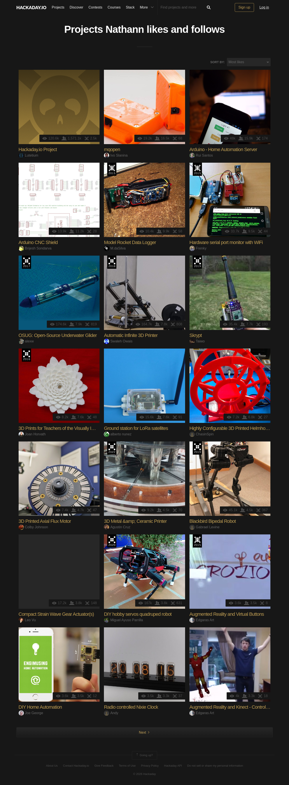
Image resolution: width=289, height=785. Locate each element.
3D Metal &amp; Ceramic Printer (135, 521)
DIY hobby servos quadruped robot (138, 614)
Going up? (144, 755)
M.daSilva (115, 248)
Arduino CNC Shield (38, 243)
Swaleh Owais (118, 341)
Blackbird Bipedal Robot (212, 521)
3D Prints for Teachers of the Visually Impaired (63, 428)
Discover (76, 7)
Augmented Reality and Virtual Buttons (226, 614)
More (148, 7)
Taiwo (197, 341)
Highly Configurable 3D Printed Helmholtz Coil (233, 428)
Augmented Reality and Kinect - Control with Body (237, 707)
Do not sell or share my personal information (215, 766)
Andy (111, 713)
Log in (264, 7)
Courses (114, 7)
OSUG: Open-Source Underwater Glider (58, 335)
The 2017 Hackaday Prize (26, 262)
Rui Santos (201, 155)
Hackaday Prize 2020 (111, 541)
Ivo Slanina (116, 155)
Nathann (124, 29)
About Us (52, 766)
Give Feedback (103, 766)
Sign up (244, 7)
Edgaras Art (201, 620)
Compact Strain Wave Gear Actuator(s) (56, 614)
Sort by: (217, 62)
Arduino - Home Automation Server (223, 150)
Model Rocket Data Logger (130, 243)
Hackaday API (173, 766)
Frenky (198, 248)
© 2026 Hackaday (144, 774)
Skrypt (195, 335)
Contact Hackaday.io (76, 766)
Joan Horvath (32, 434)
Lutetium (28, 155)
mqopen (112, 150)
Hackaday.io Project (38, 150)
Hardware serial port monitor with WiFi (226, 243)
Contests (95, 7)
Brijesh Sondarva (35, 248)
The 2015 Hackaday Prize (111, 169)
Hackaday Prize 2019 (197, 262)
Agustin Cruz (117, 527)
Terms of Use (127, 766)
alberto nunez (117, 434)
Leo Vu (27, 620)
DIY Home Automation (40, 707)
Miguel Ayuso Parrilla (123, 620)
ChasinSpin (201, 434)
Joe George (31, 713)
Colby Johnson (33, 527)
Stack (130, 7)
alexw (26, 341)
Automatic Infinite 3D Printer (131, 335)
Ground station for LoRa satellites (136, 428)
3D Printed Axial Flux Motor (45, 521)
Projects (58, 7)
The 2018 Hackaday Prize (111, 262)
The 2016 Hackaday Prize (26, 355)
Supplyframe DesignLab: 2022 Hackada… (111, 448)
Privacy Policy (150, 766)
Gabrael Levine (204, 527)
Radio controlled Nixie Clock (131, 707)
